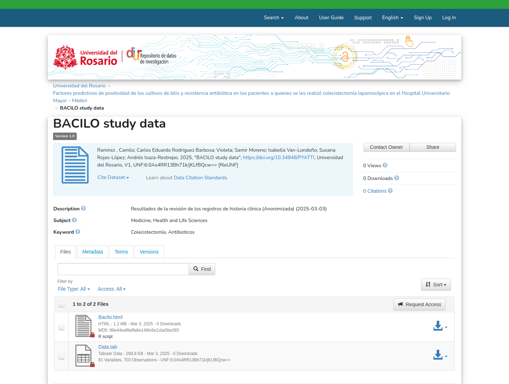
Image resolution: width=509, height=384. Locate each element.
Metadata (92, 252)
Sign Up (423, 17)
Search (274, 17)
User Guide (331, 17)
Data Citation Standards (200, 177)
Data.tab (107, 347)
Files (65, 252)
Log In (449, 17)
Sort (436, 284)
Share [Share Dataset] (432, 147)
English (392, 17)
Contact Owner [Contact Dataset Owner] (386, 147)
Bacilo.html (110, 317)
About (301, 17)
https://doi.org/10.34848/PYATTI (278, 157)
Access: (112, 289)
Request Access (419, 304)
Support (362, 18)
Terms (121, 252)
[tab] (65, 251)
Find (202, 269)
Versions (149, 252)
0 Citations (375, 191)
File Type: (74, 289)
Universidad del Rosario (79, 85)
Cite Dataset (113, 177)
